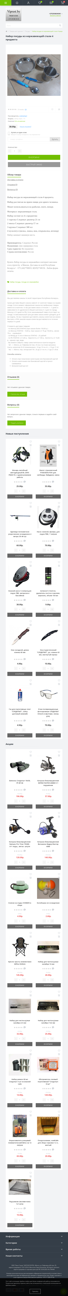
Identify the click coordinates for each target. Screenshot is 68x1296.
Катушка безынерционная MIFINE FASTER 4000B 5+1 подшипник (48, 783)
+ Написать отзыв (17, 394)
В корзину (34, 157)
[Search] (60, 25)
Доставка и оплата (15, 180)
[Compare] (59, 109)
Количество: (12, 147)
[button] (28, 3)
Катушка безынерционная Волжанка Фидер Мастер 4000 (48, 844)
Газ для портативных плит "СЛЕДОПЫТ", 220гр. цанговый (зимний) (20, 711)
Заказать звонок (55, 15)
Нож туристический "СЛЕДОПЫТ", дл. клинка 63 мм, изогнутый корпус (48, 652)
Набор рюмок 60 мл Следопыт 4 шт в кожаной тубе (20, 1081)
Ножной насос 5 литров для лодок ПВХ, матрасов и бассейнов (19, 593)
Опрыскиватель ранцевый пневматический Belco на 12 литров (19, 1142)
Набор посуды (15, 282)
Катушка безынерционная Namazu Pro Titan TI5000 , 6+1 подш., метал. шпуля (20, 844)
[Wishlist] (52, 109)
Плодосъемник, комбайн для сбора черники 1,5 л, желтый (48, 1142)
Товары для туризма (16, 31)
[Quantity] (14, 151)
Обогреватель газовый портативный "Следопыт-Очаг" (48, 1081)
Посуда (27, 31)
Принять (35, 1291)
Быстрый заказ (34, 164)
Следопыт (23, 116)
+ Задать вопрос (17, 423)
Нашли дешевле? (25, 126)
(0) (26, 109)
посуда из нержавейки (30, 282)
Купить (55, 139)
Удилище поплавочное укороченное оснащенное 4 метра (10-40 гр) (19, 534)
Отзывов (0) (12, 184)
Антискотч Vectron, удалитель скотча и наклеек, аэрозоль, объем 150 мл (48, 593)
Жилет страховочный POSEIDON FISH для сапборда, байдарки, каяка (48, 472)
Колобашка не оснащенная (48, 903)
